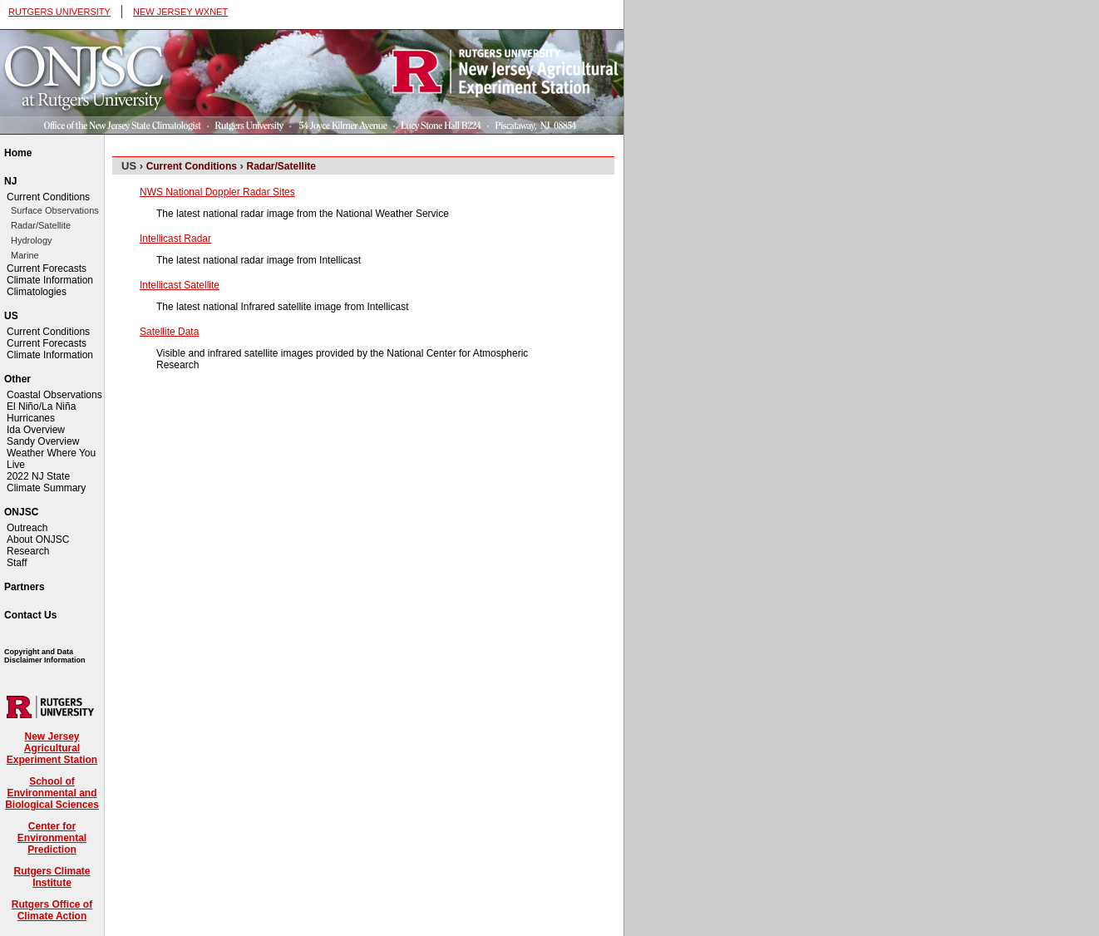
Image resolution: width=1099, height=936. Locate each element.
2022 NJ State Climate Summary (46, 482)
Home (18, 153)
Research (28, 551)
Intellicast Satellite (179, 285)
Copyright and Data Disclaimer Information (45, 656)
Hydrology (31, 240)
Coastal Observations (54, 395)
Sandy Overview (43, 441)
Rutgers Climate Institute (51, 877)
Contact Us (30, 615)
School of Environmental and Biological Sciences (52, 793)
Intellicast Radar (175, 238)
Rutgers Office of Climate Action (52, 910)
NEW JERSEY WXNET (180, 12)
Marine (25, 255)
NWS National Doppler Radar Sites (217, 192)
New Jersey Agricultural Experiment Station (52, 748)
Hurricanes (31, 418)
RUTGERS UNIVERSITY (59, 12)
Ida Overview (36, 430)
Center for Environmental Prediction (51, 837)
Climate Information (50, 280)
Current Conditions (48, 197)
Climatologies (37, 292)
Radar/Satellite (41, 225)
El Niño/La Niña (41, 406)
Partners (24, 587)
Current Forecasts (46, 268)
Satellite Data (169, 331)
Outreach (27, 528)
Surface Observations (55, 210)
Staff (17, 563)
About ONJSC (38, 539)
